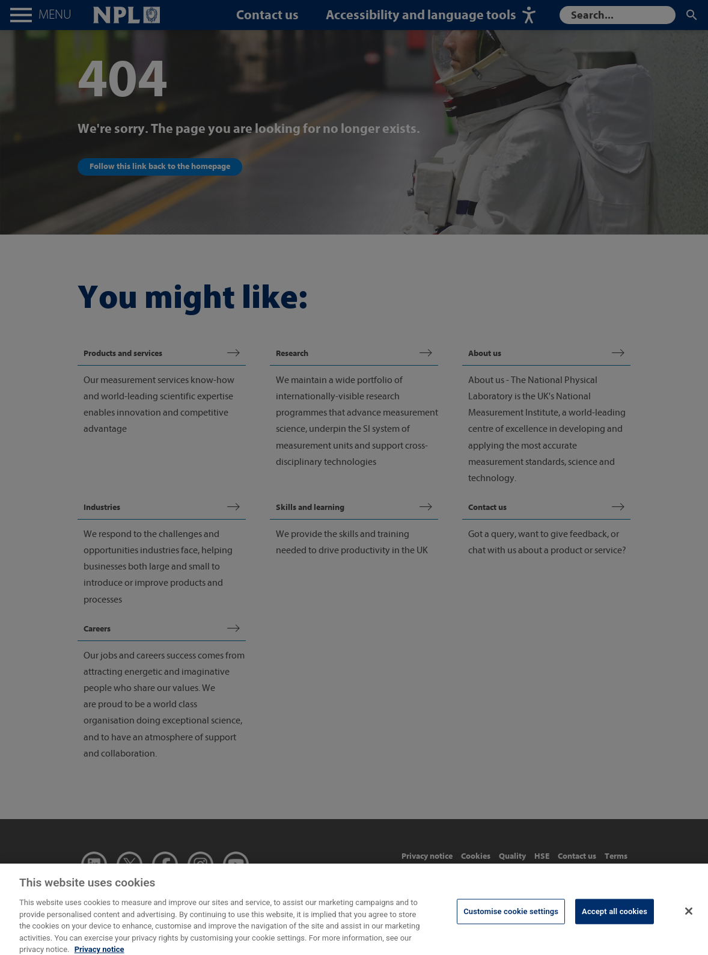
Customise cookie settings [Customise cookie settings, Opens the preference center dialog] (510, 918)
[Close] (689, 917)
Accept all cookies (614, 918)
